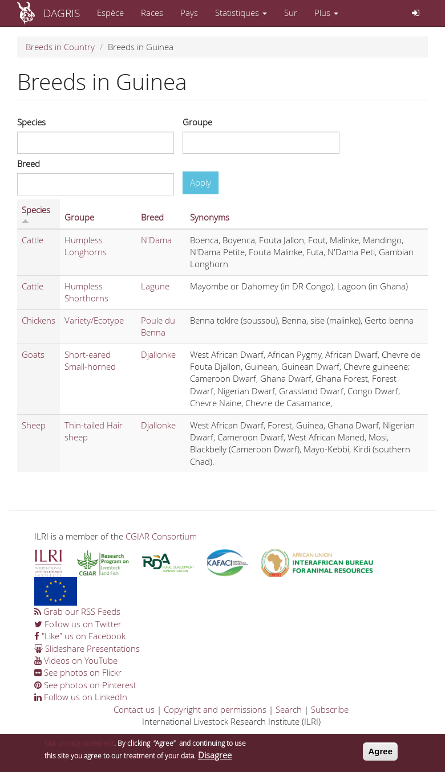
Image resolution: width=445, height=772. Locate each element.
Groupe (197, 122)
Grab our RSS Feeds (77, 611)
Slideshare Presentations (87, 648)
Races (152, 12)
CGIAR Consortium (161, 536)
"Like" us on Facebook (80, 636)
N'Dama (156, 240)
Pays (189, 12)
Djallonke (158, 354)
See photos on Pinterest (85, 685)
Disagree (215, 758)
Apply (200, 182)
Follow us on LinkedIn (80, 696)
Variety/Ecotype (94, 320)
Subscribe (330, 709)
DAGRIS (61, 13)
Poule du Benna (158, 326)
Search (289, 709)
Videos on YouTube (76, 660)
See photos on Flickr (78, 672)
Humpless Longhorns (85, 246)
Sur (290, 12)
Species (31, 122)
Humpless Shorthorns (86, 292)
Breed (28, 163)
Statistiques (241, 12)
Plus (326, 12)
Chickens (38, 320)
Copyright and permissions (215, 709)
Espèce (110, 12)
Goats (33, 354)
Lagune (155, 286)
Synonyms (209, 217)
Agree (380, 755)
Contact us (134, 709)
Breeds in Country (60, 46)
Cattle (32, 240)
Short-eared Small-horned (90, 360)
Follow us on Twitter (78, 624)
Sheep (34, 425)
